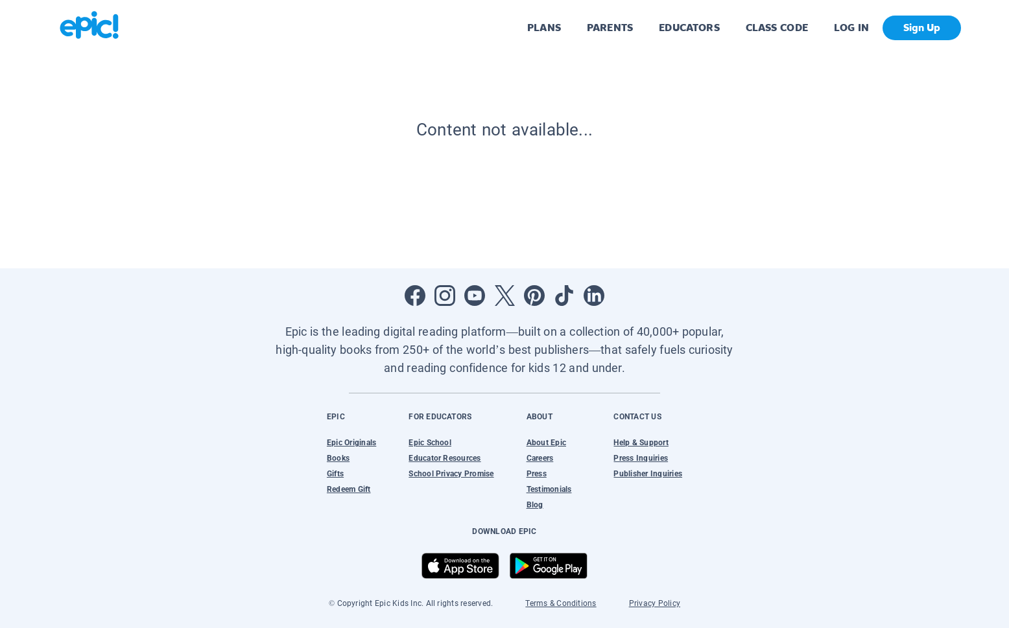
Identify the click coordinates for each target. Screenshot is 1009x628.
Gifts (335, 473)
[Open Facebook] (415, 295)
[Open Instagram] (444, 295)
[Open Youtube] (474, 295)
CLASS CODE (777, 27)
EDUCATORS (689, 27)
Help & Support (640, 442)
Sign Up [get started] (921, 27)
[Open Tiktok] (564, 295)
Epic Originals (351, 442)
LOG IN (852, 27)
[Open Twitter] (504, 295)
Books (338, 458)
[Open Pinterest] (534, 295)
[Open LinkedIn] (594, 295)
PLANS (544, 27)
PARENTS (610, 27)
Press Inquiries (640, 458)
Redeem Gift (349, 489)
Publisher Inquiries (647, 473)
